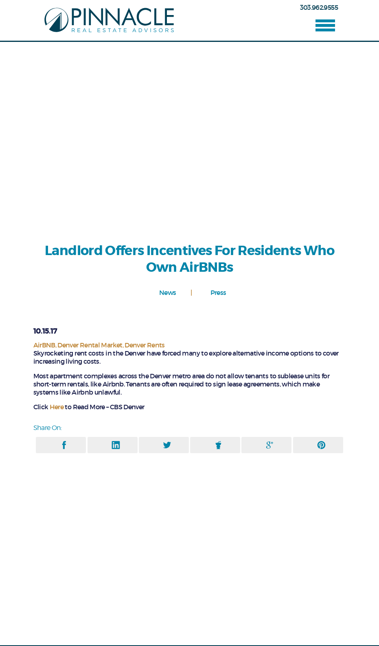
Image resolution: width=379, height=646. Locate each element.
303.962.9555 (319, 7)
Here (57, 407)
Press (218, 293)
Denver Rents (144, 345)
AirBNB (44, 345)
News (167, 293)
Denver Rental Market (89, 345)
